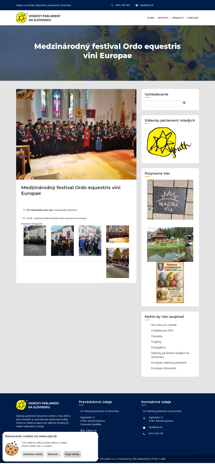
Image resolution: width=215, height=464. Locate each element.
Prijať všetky (72, 454)
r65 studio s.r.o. (108, 459)
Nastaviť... (54, 454)
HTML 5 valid (158, 459)
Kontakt (193, 17)
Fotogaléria (158, 349)
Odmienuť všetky (33, 454)
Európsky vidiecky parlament (169, 364)
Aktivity (163, 17)
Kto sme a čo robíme (164, 326)
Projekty (178, 17)
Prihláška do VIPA (162, 332)
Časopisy (156, 337)
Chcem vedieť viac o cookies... (37, 445)
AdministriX (143, 459)
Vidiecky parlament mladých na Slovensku (170, 356)
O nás (150, 17)
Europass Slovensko (163, 369)
